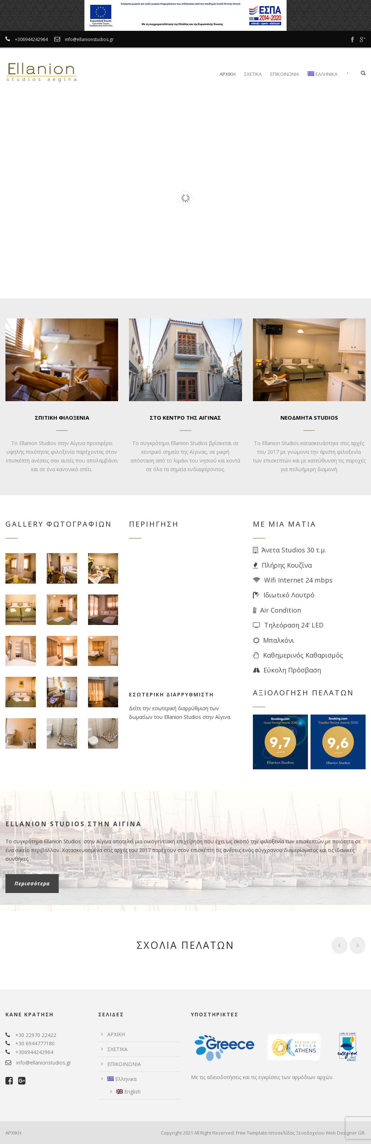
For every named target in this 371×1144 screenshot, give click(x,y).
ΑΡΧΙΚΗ (227, 74)
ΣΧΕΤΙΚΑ (253, 74)
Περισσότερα (32, 883)
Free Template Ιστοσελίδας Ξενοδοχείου (280, 1132)
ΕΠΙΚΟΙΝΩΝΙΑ (284, 74)
